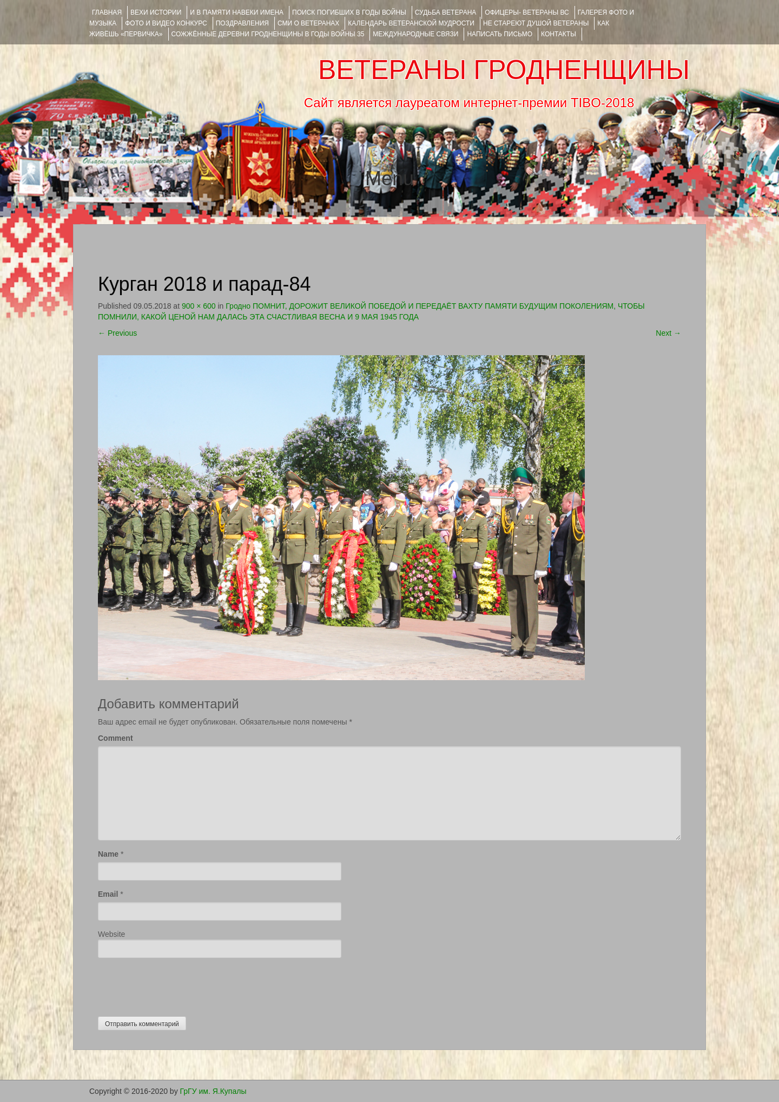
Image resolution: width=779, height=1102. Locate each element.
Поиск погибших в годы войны (349, 12)
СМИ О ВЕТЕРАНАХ (308, 23)
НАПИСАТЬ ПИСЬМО (499, 34)
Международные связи (415, 34)
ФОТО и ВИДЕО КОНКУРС (166, 23)
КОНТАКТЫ (558, 34)
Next (668, 333)
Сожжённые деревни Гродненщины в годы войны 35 (268, 34)
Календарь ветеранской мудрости (411, 23)
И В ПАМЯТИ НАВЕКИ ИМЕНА (236, 12)
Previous (117, 333)
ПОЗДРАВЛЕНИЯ (242, 23)
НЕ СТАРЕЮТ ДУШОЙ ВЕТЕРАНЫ (536, 23)
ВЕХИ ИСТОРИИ (155, 12)
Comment (115, 738)
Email (108, 894)
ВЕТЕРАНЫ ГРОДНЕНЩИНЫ (504, 70)
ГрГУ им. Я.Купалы (213, 1091)
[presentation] (180, 984)
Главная (107, 12)
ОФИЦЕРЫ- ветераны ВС (527, 12)
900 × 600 (199, 306)
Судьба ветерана (446, 12)
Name (108, 854)
